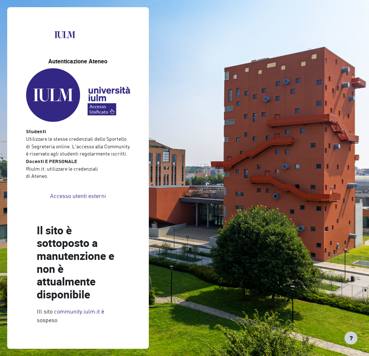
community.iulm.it (77, 311)
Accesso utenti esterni (78, 195)
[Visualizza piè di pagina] (350, 338)
